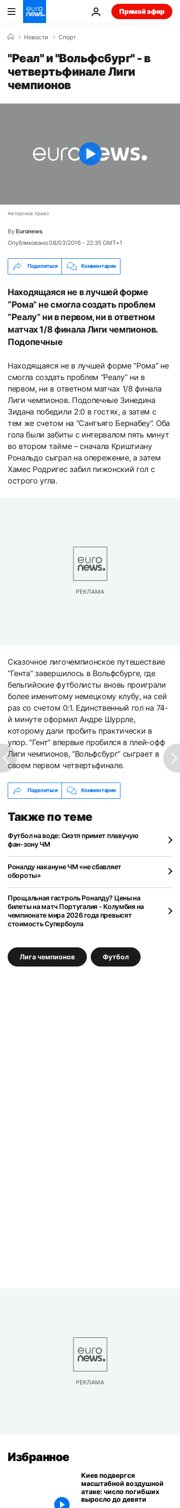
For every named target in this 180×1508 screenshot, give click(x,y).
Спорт (67, 37)
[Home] (10, 37)
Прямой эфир (142, 11)
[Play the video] (90, 154)
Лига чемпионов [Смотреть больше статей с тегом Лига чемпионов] (47, 957)
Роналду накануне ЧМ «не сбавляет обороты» (64, 871)
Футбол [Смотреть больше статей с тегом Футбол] (116, 957)
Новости (36, 37)
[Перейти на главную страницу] (34, 11)
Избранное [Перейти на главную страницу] (39, 1457)
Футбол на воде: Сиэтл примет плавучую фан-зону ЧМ (73, 839)
